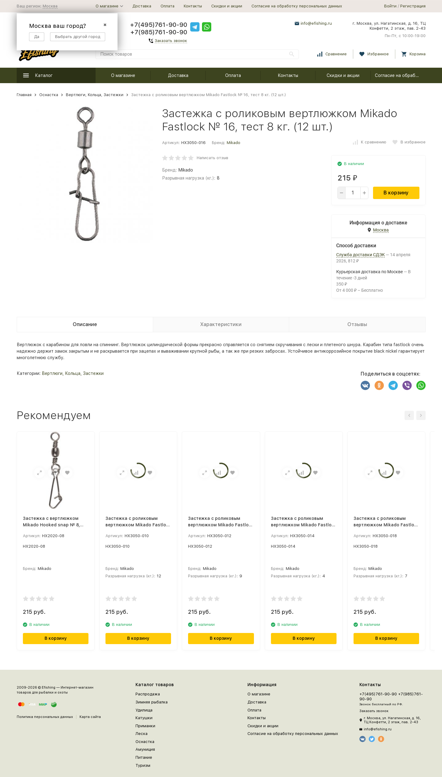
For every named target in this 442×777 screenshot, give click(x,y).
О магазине (123, 75)
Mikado (233, 142)
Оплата (167, 6)
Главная (24, 94)
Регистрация (413, 6)
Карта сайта (90, 717)
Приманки (145, 726)
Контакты (193, 6)
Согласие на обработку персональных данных (296, 6)
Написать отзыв (212, 157)
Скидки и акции (226, 6)
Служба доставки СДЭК (360, 254)
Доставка (141, 6)
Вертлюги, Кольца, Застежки (94, 94)
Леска (141, 733)
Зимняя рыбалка (151, 702)
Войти (390, 6)
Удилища (143, 710)
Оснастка (48, 94)
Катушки (143, 717)
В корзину (396, 193)
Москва (50, 6)
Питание (143, 757)
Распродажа (147, 694)
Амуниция (145, 749)
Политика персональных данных (45, 717)
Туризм (142, 765)
